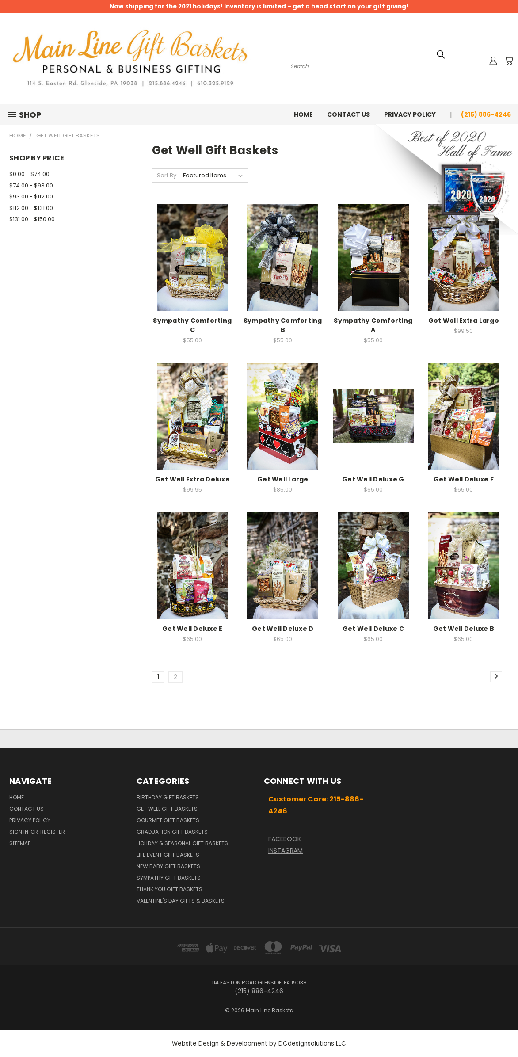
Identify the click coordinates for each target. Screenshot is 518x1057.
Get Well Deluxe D (282, 628)
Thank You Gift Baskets (169, 889)
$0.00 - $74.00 (29, 174)
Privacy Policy (410, 114)
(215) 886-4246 (486, 114)
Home (303, 114)
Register (52, 832)
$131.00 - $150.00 (32, 219)
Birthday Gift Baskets (168, 797)
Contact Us (348, 114)
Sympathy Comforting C (192, 325)
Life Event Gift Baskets (168, 855)
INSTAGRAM (285, 850)
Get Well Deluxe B (463, 628)
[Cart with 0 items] (508, 60)
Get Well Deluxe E (192, 628)
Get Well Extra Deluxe (192, 479)
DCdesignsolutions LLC (312, 1043)
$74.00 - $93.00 (31, 185)
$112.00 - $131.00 (31, 208)
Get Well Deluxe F (464, 479)
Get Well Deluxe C (373, 628)
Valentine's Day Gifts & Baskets (181, 900)
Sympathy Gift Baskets (169, 877)
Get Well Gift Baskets (167, 809)
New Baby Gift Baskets (168, 866)
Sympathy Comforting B (283, 325)
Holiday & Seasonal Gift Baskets (182, 843)
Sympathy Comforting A (373, 325)
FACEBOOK (284, 839)
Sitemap (19, 843)
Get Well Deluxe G (373, 479)
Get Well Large (283, 479)
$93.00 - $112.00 (31, 196)
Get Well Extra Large (463, 320)
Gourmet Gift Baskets (168, 820)
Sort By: (167, 175)
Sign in (19, 832)
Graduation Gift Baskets (172, 832)
